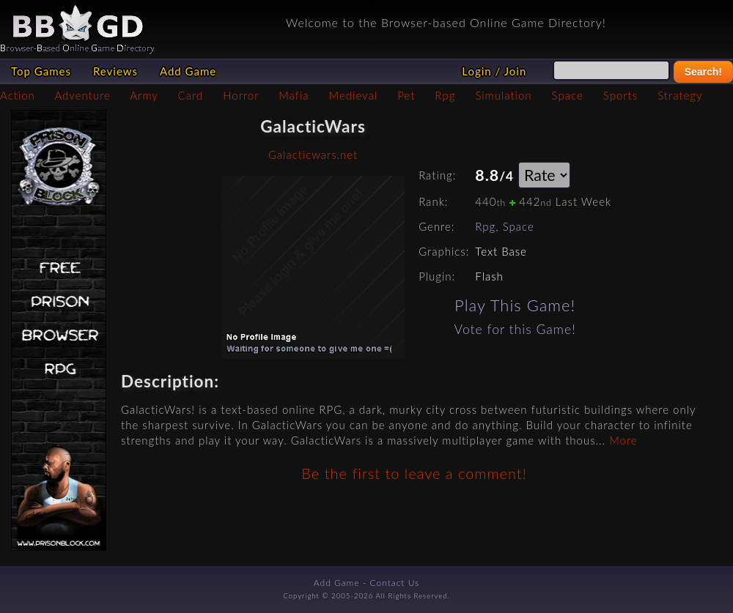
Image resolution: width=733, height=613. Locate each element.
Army (144, 95)
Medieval (353, 95)
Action (17, 95)
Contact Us (395, 582)
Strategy (680, 95)
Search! (703, 72)
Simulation (503, 95)
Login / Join (494, 71)
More (623, 440)
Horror (241, 95)
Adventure (82, 95)
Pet (406, 95)
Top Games (41, 71)
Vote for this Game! (515, 329)
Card (191, 95)
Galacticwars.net (313, 154)
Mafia (294, 95)
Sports (620, 95)
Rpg (445, 95)
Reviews (115, 71)
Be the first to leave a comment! (413, 473)
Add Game (188, 71)
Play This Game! (514, 305)
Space (567, 95)
